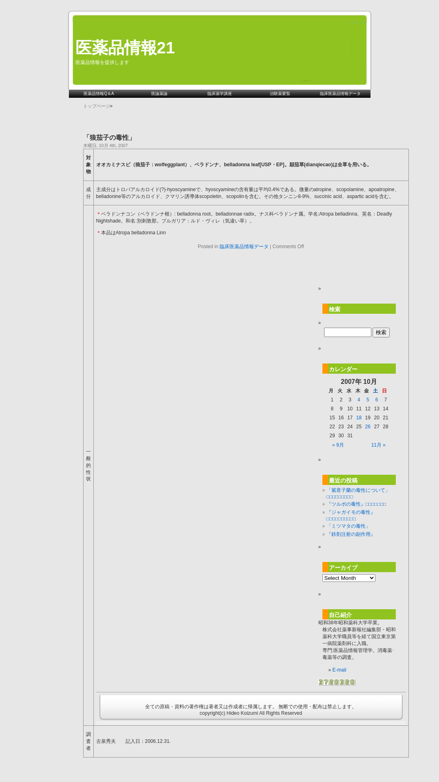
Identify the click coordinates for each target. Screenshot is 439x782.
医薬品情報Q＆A (99, 93)
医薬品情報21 (125, 48)
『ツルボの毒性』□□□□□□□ (356, 504)
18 (359, 418)
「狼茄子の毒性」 (109, 137)
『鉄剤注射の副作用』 (350, 534)
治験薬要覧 (280, 93)
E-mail (339, 670)
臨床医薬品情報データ (340, 93)
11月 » (378, 445)
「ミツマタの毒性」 (348, 526)
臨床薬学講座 (219, 93)
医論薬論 (159, 93)
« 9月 (338, 445)
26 (368, 427)
